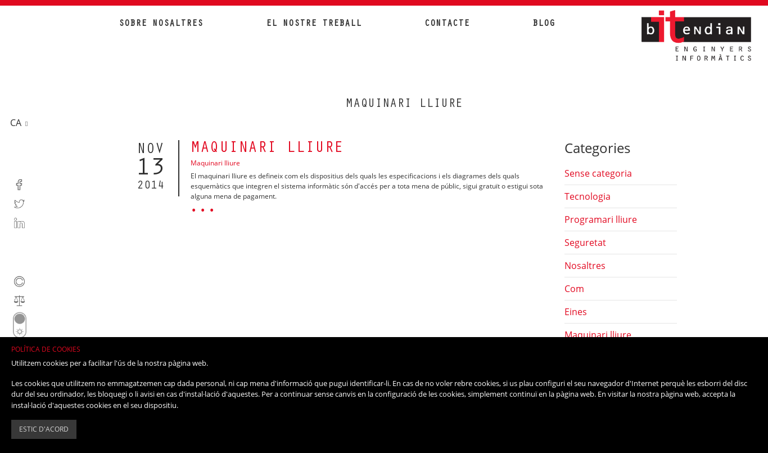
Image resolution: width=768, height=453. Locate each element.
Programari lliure (600, 219)
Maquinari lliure (267, 149)
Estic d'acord (44, 429)
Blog (543, 24)
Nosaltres (585, 265)
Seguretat (585, 242)
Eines (575, 312)
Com (574, 288)
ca (17, 122)
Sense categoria (598, 173)
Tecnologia (587, 196)
